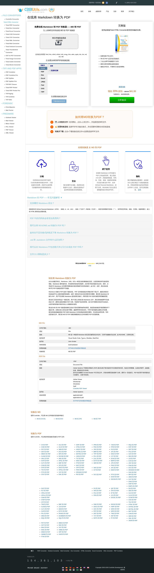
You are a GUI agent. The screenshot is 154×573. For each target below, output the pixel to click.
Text (42, 85)
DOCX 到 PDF (63, 467)
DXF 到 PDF (132, 447)
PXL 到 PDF (132, 451)
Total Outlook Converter (14, 46)
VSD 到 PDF (115, 445)
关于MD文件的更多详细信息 (77, 348)
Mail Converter (65, 551)
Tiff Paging (9, 93)
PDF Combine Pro (12, 75)
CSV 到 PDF (45, 474)
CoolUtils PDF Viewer (80, 388)
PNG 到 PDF (98, 447)
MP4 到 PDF (63, 454)
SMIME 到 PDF (46, 534)
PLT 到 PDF (45, 490)
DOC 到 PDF (98, 509)
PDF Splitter (10, 78)
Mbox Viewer (10, 123)
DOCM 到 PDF (115, 504)
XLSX (43, 68)
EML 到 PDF (63, 474)
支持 (114, 11)
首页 (82, 11)
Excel (43, 78)
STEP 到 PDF (45, 500)
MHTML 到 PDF (81, 454)
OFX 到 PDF (115, 490)
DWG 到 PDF (132, 481)
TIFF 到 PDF (98, 454)
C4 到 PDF (44, 445)
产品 (107, 11)
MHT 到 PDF (80, 465)
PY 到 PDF (114, 518)
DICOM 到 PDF (64, 456)
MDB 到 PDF (63, 509)
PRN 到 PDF (98, 445)
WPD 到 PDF (115, 509)
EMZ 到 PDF (115, 454)
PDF (42, 72)
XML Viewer (10, 133)
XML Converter (108, 551)
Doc (42, 75)
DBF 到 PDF (63, 463)
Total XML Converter (13, 40)
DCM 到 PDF (115, 458)
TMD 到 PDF (115, 513)
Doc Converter (75, 551)
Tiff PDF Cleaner (11, 84)
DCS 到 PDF (63, 451)
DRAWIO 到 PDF (81, 472)
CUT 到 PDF (132, 479)
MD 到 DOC (59, 419)
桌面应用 (98, 11)
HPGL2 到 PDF (63, 470)
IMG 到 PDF (62, 458)
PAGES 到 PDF (64, 513)
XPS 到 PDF (63, 465)
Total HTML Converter (11, 22)
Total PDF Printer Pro (13, 90)
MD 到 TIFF (97, 419)
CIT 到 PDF (114, 456)
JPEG (43, 82)
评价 (89, 265)
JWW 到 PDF (132, 477)
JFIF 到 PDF (80, 467)
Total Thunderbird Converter (12, 51)
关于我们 (131, 11)
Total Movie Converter (13, 65)
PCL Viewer (10, 127)
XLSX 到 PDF (63, 447)
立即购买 (122, 100)
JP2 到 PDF (114, 451)
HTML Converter (86, 551)
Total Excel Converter (13, 31)
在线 (89, 11)
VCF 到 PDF (63, 472)
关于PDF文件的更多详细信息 (82, 401)
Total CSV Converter (13, 37)
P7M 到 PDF (80, 463)
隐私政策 (36, 568)
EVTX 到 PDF (98, 461)
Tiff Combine (10, 97)
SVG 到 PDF (45, 467)
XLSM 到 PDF (45, 456)
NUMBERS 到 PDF (65, 516)
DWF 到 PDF (80, 445)
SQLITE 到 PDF (64, 518)
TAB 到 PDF (45, 504)
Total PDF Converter (12, 25)
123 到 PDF (132, 458)
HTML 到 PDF (80, 447)
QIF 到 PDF (114, 488)
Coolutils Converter (12, 19)
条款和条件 (44, 568)
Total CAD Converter (13, 34)
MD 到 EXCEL (41, 419)
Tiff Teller (9, 100)
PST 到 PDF (45, 449)
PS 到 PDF (114, 449)
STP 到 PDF (45, 502)
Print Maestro (10, 107)
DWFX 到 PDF (133, 486)
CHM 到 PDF (45, 447)
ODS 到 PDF (132, 490)
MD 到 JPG (78, 419)
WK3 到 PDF (132, 456)
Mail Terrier (9, 110)
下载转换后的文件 (59, 101)
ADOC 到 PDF (80, 449)
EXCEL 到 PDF (116, 497)
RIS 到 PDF (80, 474)
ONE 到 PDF (98, 504)
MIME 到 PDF (45, 532)
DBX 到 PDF (63, 525)
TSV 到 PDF (45, 470)
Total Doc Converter (12, 28)
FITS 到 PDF (45, 472)
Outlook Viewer (11, 117)
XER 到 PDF (97, 463)
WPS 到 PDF (115, 511)
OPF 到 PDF (63, 532)
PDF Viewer (10, 130)
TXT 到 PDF (80, 458)
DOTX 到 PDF (98, 518)
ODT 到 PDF (132, 449)
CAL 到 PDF (97, 458)
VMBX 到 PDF (63, 530)
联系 (122, 11)
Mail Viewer (9, 120)
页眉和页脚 (54, 70)
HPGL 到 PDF (63, 461)
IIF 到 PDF (114, 493)
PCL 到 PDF (97, 456)
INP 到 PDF (114, 516)
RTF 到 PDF (97, 511)
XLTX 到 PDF (45, 463)
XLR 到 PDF (132, 454)
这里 (139, 190)
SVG (42, 88)
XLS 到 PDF (62, 445)
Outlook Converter (53, 551)
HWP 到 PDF (115, 506)
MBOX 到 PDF (45, 454)
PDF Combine (10, 72)
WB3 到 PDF (63, 449)
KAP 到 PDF (45, 461)
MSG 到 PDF (80, 461)
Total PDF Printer (11, 87)
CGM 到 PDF (45, 465)
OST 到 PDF (45, 451)
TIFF (42, 92)
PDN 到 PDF (80, 470)
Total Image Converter (13, 58)
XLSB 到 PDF (45, 506)
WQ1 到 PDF (132, 445)
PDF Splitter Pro (11, 81)
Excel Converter (97, 551)
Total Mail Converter (12, 43)
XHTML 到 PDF (81, 451)
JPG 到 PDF (97, 449)
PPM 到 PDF (115, 447)
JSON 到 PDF (80, 456)
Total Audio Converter (13, 61)
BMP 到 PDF (98, 451)
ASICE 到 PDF (63, 534)
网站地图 (30, 568)
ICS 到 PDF (114, 495)
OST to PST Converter (13, 55)
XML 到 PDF (45, 458)
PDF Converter (42, 551)
